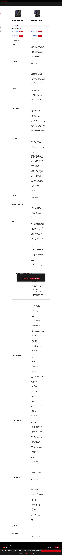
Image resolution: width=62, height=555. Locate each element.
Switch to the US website (35, 278)
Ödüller (46, 5)
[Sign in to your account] (58, 1)
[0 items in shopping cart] (60, 1)
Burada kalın (26, 278)
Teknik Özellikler (41, 5)
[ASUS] (53, 1)
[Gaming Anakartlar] (8, 543)
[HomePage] (3, 543)
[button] (57, 547)
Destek (59, 5)
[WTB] (26, 543)
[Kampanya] (39, 1)
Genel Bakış (36, 5)
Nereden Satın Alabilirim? (54, 5)
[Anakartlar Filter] (15, 543)
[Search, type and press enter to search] (56, 1)
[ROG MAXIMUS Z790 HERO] (22, 543)
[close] (43, 274)
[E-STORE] (17, 1)
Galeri (48, 5)
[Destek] (43, 1)
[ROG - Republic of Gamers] (4, 1)
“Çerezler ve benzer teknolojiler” (28, 553)
